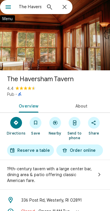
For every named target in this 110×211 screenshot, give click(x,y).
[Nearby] (55, 126)
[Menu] (8, 7)
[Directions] (16, 126)
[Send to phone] (74, 128)
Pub (10, 94)
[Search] (50, 7)
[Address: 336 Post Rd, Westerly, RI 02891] (55, 200)
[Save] (35, 126)
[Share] (94, 126)
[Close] (64, 7)
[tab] (27, 105)
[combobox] (30, 6)
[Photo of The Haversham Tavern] (55, 35)
